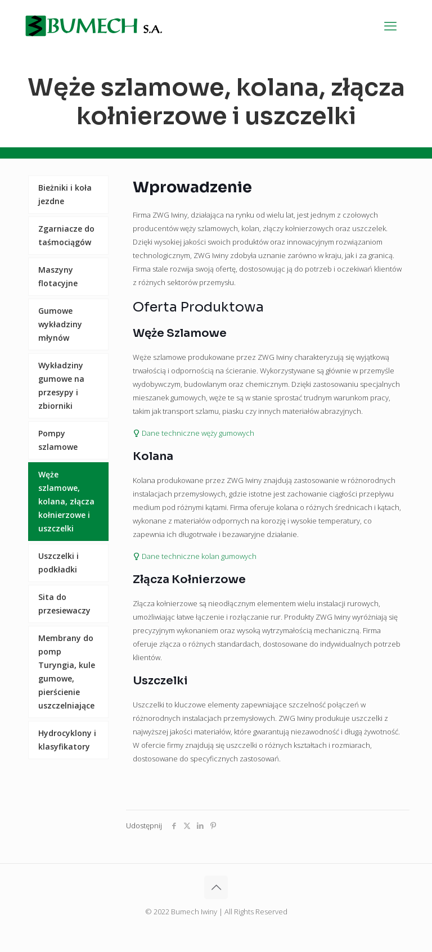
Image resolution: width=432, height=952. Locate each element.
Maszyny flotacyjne (58, 276)
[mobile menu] (390, 25)
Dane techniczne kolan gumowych (194, 556)
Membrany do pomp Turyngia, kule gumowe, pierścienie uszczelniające (66, 672)
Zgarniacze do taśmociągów (66, 235)
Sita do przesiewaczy (64, 604)
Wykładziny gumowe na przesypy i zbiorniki (61, 385)
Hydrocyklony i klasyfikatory (67, 740)
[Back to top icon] (216, 887)
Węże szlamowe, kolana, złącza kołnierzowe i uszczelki (66, 501)
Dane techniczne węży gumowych (193, 433)
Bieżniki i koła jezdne (65, 194)
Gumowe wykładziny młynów (60, 324)
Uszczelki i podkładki (58, 563)
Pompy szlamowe (58, 440)
